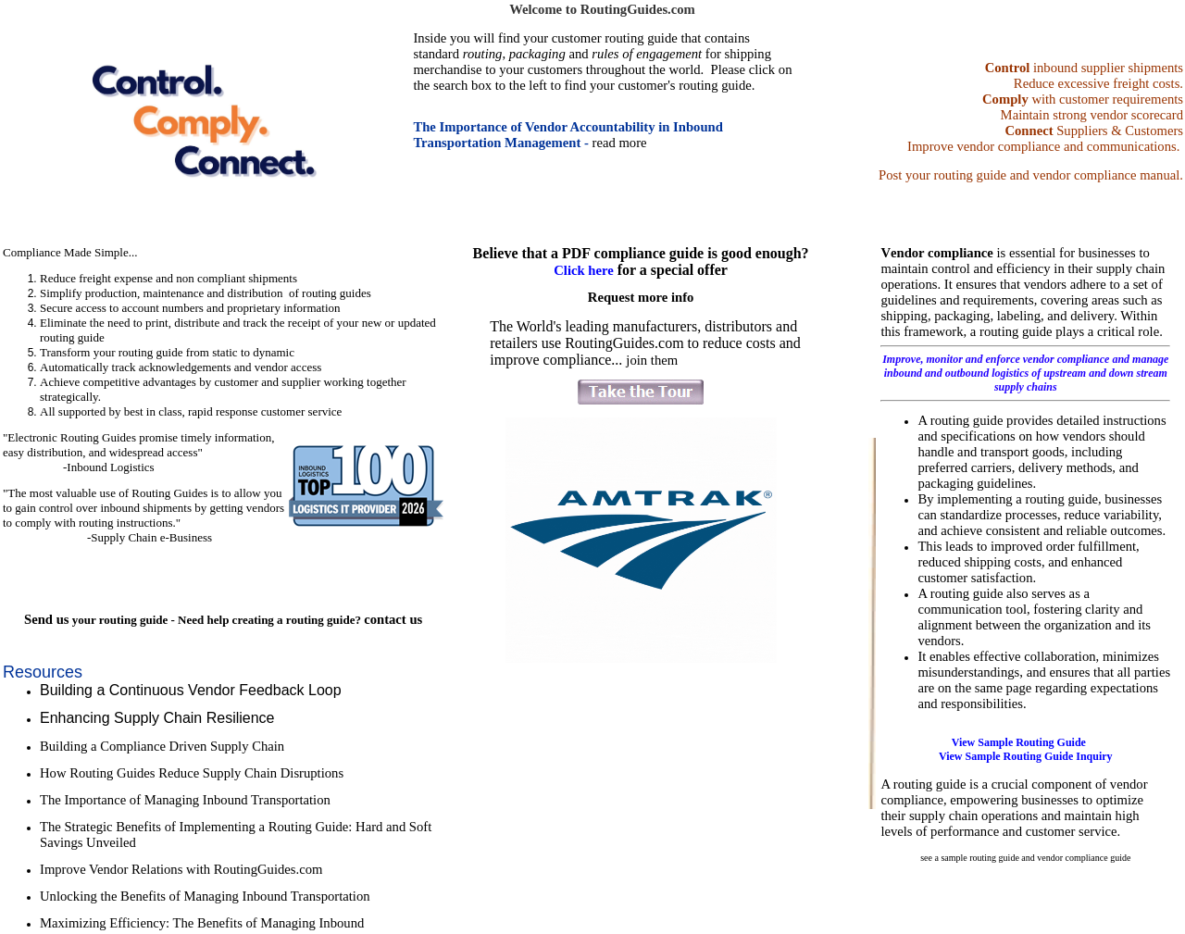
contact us (393, 619)
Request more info (641, 297)
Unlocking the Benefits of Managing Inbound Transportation (205, 896)
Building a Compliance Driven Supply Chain (162, 746)
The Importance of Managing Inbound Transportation (185, 799)
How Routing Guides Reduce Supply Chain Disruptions (193, 773)
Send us (46, 619)
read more (619, 142)
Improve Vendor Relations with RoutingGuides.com (181, 869)
